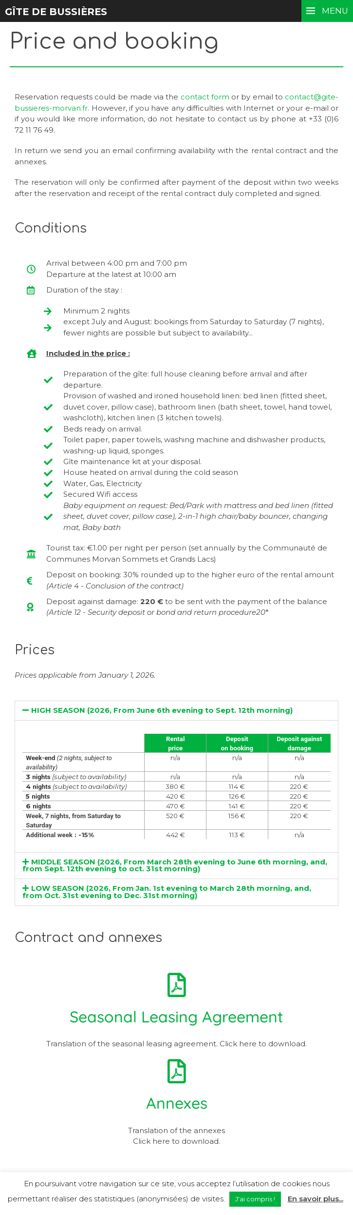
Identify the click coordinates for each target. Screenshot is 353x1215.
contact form (205, 97)
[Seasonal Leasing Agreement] (177, 985)
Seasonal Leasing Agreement (176, 1016)
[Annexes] (177, 1071)
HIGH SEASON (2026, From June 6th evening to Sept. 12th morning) (162, 710)
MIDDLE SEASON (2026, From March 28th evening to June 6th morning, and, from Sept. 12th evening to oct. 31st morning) (175, 866)
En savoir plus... (315, 1198)
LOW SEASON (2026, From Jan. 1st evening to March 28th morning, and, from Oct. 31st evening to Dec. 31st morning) (167, 892)
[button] (176, 710)
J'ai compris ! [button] (255, 1199)
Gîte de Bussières (57, 12)
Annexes (176, 1103)
